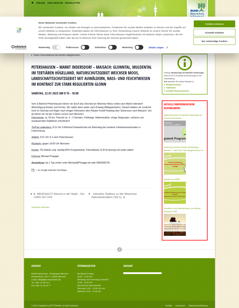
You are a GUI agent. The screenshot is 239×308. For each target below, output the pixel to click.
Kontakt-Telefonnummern (176, 90)
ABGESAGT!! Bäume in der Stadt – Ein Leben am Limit (59, 195)
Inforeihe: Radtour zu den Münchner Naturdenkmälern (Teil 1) (117, 195)
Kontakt (172, 304)
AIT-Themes (54, 303)
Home (45, 40)
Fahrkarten (170, 87)
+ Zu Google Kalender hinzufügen (51, 170)
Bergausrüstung (173, 85)
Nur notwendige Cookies (214, 24)
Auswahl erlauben (214, 16)
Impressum (182, 304)
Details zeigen (156, 31)
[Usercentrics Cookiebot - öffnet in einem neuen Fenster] (19, 31)
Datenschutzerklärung (199, 304)
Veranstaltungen (54, 40)
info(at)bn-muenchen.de (48, 278)
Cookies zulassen (214, 7)
